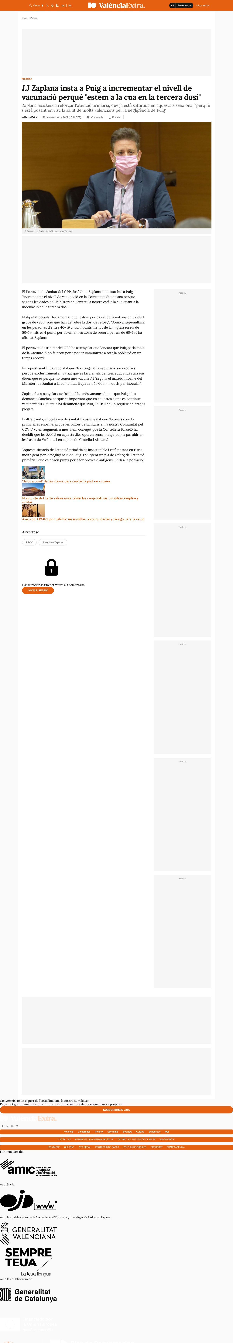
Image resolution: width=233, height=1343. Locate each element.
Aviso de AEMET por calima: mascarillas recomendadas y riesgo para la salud (83, 519)
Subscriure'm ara (116, 1109)
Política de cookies (134, 1147)
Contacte (54, 1147)
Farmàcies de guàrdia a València (94, 1139)
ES (69, 5)
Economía (113, 1131)
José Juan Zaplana (53, 542)
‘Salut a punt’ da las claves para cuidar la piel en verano (66, 481)
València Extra (29, 117)
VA (63, 5)
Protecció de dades (107, 1147)
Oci (167, 1131)
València (68, 1131)
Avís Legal (85, 1147)
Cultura (140, 1131)
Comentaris (95, 117)
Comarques (84, 1131)
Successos (155, 1131)
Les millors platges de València (136, 1139)
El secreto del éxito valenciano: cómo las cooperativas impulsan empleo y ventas (80, 500)
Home (25, 18)
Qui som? (69, 1147)
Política (27, 79)
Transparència (176, 1147)
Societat (127, 1131)
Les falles (64, 1139)
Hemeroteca (167, 1139)
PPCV (29, 542)
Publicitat (157, 1147)
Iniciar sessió (38, 590)
